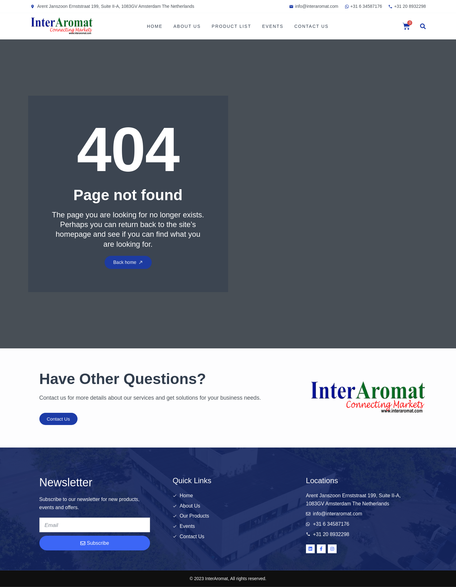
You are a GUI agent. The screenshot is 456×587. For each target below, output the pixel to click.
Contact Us (311, 26)
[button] (423, 26)
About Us (187, 26)
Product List (231, 26)
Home (155, 26)
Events (272, 26)
